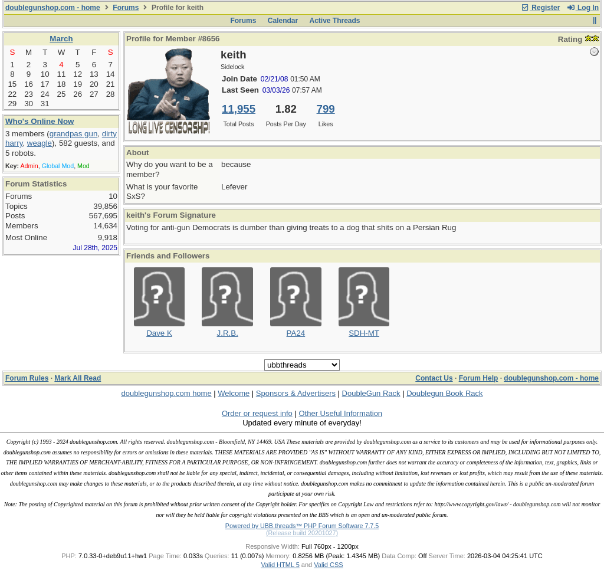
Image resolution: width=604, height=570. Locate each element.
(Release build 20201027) (302, 532)
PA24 (296, 333)
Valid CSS (328, 564)
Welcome (234, 393)
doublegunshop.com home (166, 393)
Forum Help (478, 378)
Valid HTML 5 (280, 564)
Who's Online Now (39, 121)
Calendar (283, 21)
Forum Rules (26, 378)
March (61, 38)
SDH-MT (364, 333)
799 (326, 109)
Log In (583, 8)
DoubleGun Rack (371, 393)
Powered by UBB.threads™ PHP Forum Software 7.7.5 (302, 525)
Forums (126, 8)
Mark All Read (77, 378)
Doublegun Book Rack (444, 393)
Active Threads (335, 21)
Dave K (159, 333)
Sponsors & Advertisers (296, 393)
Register (540, 8)
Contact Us (433, 378)
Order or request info (257, 413)
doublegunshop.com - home (52, 8)
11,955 (238, 109)
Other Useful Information (340, 413)
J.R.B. (227, 333)
